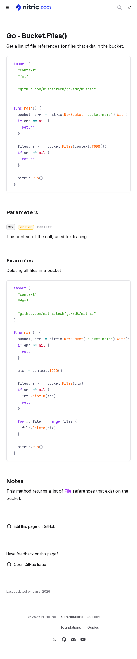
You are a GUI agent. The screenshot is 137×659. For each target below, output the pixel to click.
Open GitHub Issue (26, 564)
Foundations (71, 627)
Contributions (72, 617)
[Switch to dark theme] (129, 7)
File (68, 491)
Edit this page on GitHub (30, 526)
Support (93, 617)
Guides (93, 627)
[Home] (34, 7)
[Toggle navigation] (7, 7)
